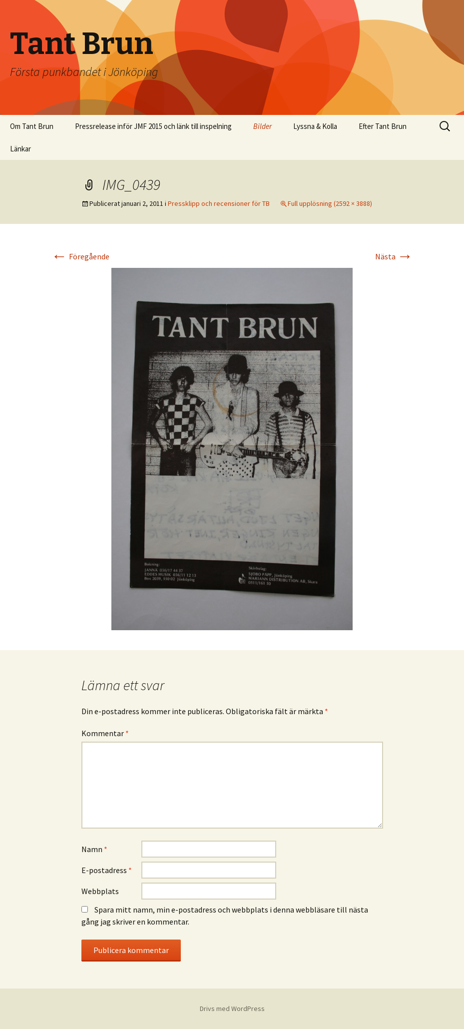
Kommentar (105, 733)
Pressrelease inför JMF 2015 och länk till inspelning (153, 126)
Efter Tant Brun (383, 126)
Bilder (262, 126)
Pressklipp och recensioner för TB (219, 203)
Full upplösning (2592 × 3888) (330, 203)
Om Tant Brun (31, 126)
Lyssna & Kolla (315, 126)
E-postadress (106, 870)
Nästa (394, 256)
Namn (94, 849)
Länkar (20, 148)
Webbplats (100, 891)
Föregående (80, 256)
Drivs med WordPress (232, 1008)
